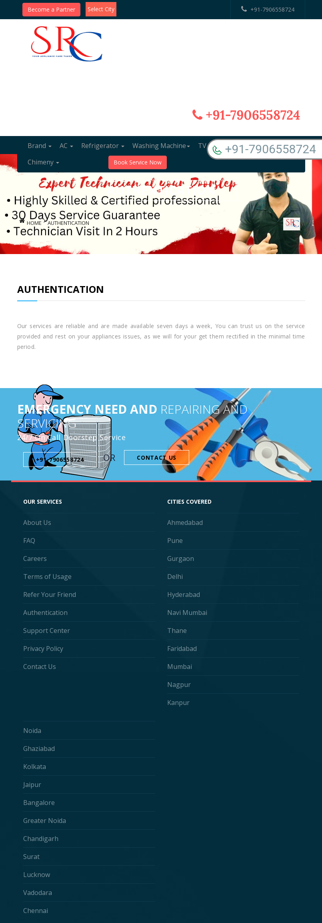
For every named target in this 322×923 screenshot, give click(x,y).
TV (205, 145)
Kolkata (34, 766)
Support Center (46, 630)
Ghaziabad (39, 748)
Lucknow (36, 874)
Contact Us (156, 457)
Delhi (175, 576)
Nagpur (179, 684)
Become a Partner (51, 9)
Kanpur (178, 702)
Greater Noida (44, 820)
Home (34, 222)
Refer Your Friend (49, 594)
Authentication (45, 612)
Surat (31, 856)
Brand (40, 145)
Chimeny (43, 162)
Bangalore (39, 802)
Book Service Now (138, 162)
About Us (37, 522)
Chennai (35, 910)
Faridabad (182, 648)
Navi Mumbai (187, 612)
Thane (177, 630)
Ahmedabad (185, 522)
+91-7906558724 (267, 9)
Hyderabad (183, 594)
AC (66, 145)
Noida (32, 730)
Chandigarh (40, 838)
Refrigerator (102, 145)
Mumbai (179, 666)
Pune (175, 540)
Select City (101, 9)
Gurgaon (180, 558)
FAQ (29, 540)
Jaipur (32, 784)
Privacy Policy (43, 648)
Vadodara (37, 892)
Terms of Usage (47, 576)
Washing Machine (161, 145)
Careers (35, 558)
